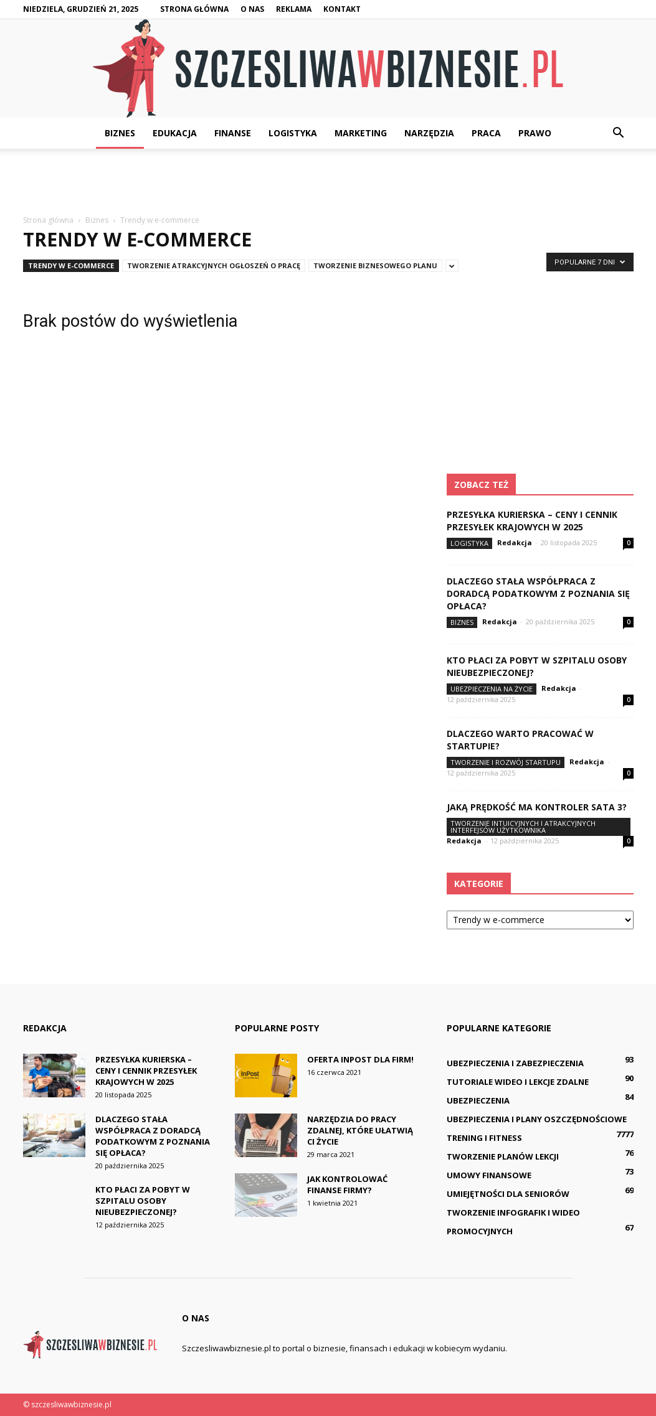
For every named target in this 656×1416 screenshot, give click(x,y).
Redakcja (514, 542)
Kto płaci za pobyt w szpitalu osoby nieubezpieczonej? (142, 1200)
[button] (619, 133)
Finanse (232, 133)
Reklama (293, 9)
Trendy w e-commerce (71, 265)
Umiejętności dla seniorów (508, 1193)
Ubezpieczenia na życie (491, 688)
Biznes (120, 133)
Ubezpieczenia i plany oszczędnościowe (537, 1119)
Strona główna (194, 9)
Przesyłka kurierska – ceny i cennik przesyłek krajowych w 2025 (532, 521)
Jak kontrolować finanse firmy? (347, 1184)
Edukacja (175, 133)
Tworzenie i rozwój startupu (505, 762)
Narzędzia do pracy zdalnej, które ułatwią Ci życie (360, 1130)
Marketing (361, 133)
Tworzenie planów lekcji (503, 1156)
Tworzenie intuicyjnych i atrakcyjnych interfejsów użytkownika (523, 826)
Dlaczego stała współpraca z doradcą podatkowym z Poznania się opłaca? (538, 593)
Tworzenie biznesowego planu (375, 265)
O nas (252, 9)
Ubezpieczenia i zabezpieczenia (515, 1063)
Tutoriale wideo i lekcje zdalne (518, 1081)
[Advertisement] (328, 182)
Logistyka (293, 133)
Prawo (534, 133)
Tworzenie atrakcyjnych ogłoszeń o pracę (213, 265)
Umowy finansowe (489, 1175)
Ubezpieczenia (478, 1100)
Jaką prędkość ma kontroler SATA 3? (537, 807)
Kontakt (342, 9)
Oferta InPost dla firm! (360, 1059)
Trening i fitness (484, 1137)
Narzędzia (429, 133)
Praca (486, 133)
